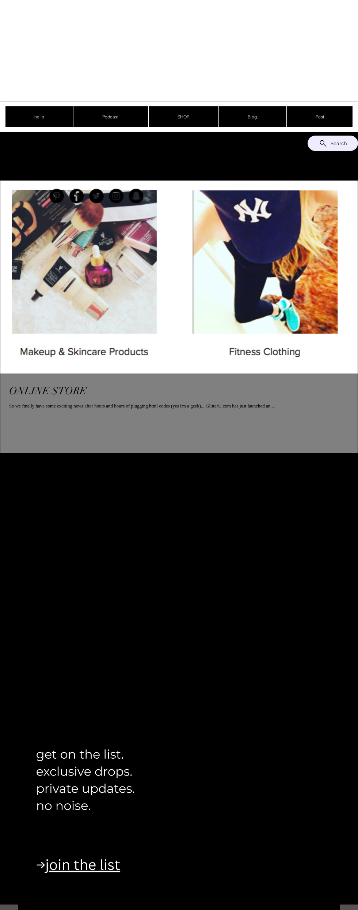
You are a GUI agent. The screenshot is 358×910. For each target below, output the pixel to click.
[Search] (333, 143)
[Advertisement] (145, 51)
